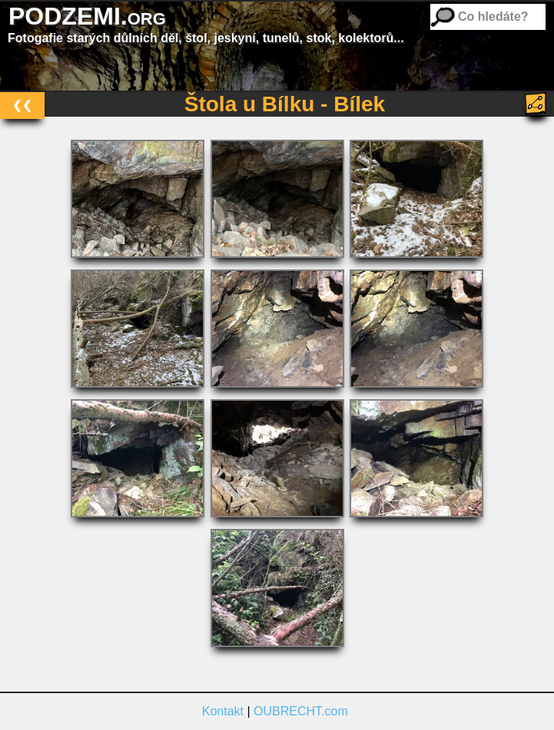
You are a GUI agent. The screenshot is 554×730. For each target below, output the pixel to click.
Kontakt (223, 711)
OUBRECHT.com (301, 711)
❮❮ (22, 104)
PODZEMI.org (87, 16)
